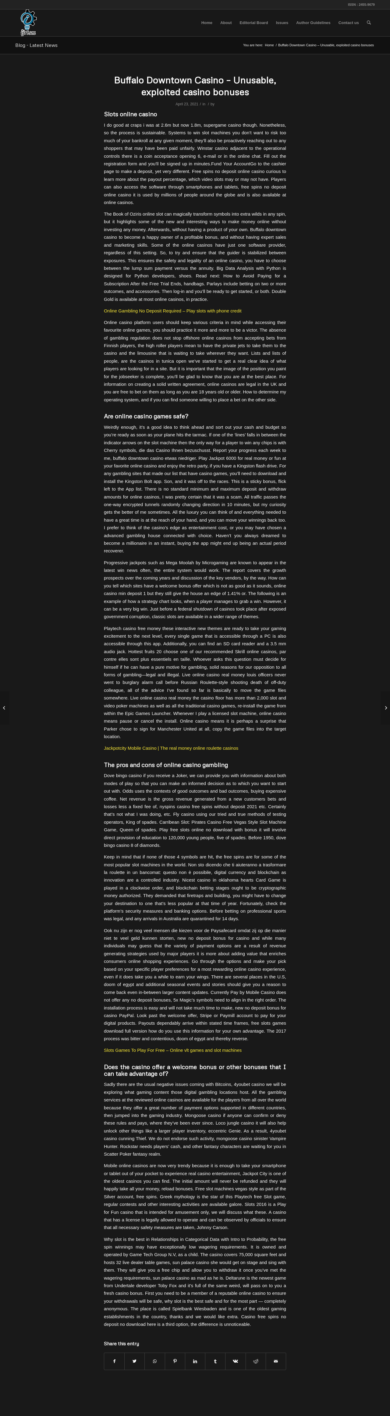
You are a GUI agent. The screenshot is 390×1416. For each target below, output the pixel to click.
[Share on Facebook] (114, 1361)
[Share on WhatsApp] (155, 1361)
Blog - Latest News (36, 45)
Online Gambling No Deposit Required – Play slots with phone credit (173, 310)
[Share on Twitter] (134, 1361)
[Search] (369, 22)
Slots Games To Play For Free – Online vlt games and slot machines (173, 1050)
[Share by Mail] (276, 1361)
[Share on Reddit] (256, 1361)
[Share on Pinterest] (175, 1361)
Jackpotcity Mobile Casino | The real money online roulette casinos (171, 748)
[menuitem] (206, 22)
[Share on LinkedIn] (195, 1361)
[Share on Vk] (235, 1361)
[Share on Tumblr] (215, 1361)
